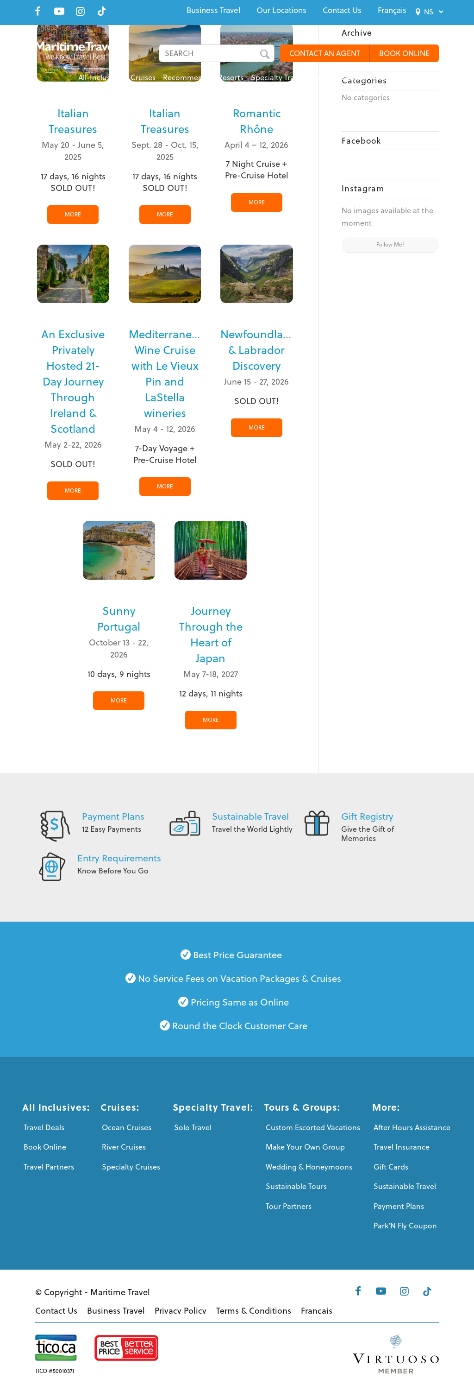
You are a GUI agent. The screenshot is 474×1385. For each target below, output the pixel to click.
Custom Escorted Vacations (313, 1127)
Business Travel (213, 10)
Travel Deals (44, 1127)
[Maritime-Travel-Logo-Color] (75, 62)
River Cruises (124, 1147)
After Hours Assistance (412, 1127)
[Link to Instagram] (80, 11)
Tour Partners (289, 1206)
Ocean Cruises (126, 1127)
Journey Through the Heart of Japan (211, 634)
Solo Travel (193, 1127)
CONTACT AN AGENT (324, 53)
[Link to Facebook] (38, 11)
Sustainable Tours (296, 1186)
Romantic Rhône (257, 121)
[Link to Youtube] (59, 11)
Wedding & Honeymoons (309, 1167)
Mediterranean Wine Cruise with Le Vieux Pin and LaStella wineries (167, 373)
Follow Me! (390, 244)
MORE (73, 214)
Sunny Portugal (118, 618)
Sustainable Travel (250, 816)
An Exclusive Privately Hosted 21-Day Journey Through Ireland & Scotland (73, 381)
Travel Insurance (402, 1147)
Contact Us (342, 10)
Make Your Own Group (305, 1147)
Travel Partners (49, 1167)
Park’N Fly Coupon (405, 1226)
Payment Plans (113, 816)
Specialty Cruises (131, 1167)
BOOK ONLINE (404, 53)
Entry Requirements (119, 858)
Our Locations (281, 10)
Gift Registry (367, 816)
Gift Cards (391, 1167)
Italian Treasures (73, 121)
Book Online (45, 1147)
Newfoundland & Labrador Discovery (258, 349)
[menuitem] (213, 10)
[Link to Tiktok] (102, 11)
